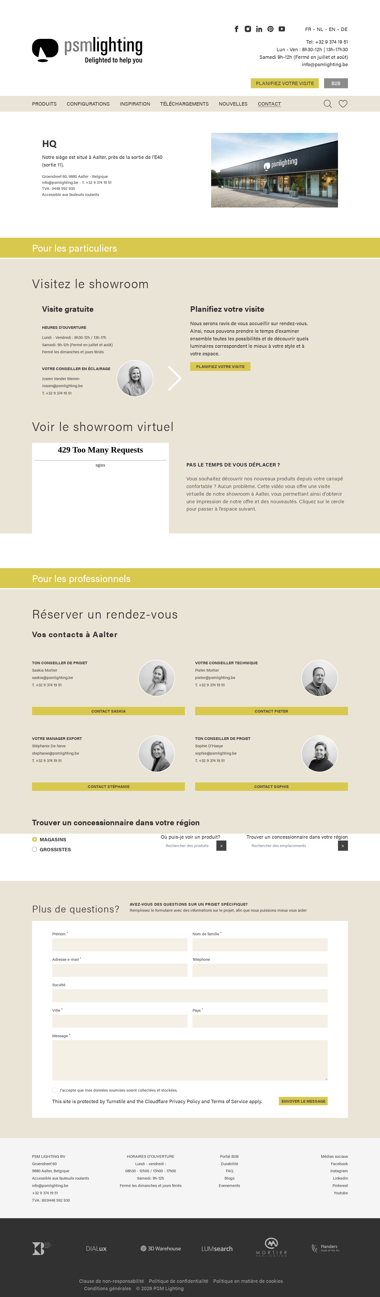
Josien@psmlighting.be (62, 385)
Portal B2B (229, 1156)
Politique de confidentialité (178, 1280)
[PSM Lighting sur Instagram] (247, 29)
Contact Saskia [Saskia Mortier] (108, 711)
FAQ (229, 1171)
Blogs (230, 1178)
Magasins (53, 839)
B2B (335, 83)
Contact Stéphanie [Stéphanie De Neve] (108, 786)
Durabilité (229, 1163)
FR (309, 29)
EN (333, 29)
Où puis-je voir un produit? (190, 836)
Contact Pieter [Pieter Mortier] (271, 711)
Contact (269, 103)
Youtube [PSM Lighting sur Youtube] (341, 1193)
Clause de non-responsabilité (111, 1280)
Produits (44, 103)
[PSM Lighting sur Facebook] (236, 29)
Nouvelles (233, 103)
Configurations (88, 103)
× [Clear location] (342, 845)
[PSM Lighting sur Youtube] (282, 29)
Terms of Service (229, 1101)
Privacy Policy (184, 1101)
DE (344, 29)
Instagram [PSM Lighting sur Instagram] (339, 1171)
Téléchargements (184, 103)
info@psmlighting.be (325, 64)
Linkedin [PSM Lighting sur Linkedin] (340, 1178)
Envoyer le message (303, 1101)
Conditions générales (107, 1288)
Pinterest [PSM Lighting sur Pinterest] (340, 1185)
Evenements (229, 1185)
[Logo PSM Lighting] (87, 50)
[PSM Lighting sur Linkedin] (259, 29)
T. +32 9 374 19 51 (56, 393)
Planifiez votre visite (285, 83)
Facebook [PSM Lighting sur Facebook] (339, 1163)
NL (321, 29)
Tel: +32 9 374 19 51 (327, 41)
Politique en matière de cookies (248, 1280)
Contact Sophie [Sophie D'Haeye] (271, 786)
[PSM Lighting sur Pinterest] (270, 29)
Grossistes (55, 849)
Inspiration (135, 103)
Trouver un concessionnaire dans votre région (297, 836)
